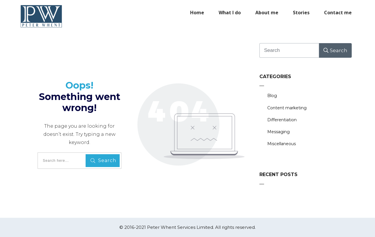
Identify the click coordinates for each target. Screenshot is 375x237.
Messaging (278, 131)
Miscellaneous (281, 143)
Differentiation (282, 119)
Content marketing (287, 107)
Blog (272, 95)
